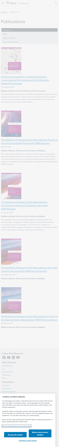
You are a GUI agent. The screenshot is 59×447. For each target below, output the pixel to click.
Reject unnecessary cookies (40, 433)
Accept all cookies (15, 434)
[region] (28, 420)
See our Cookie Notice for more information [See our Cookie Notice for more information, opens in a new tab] (16, 426)
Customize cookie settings (28, 440)
